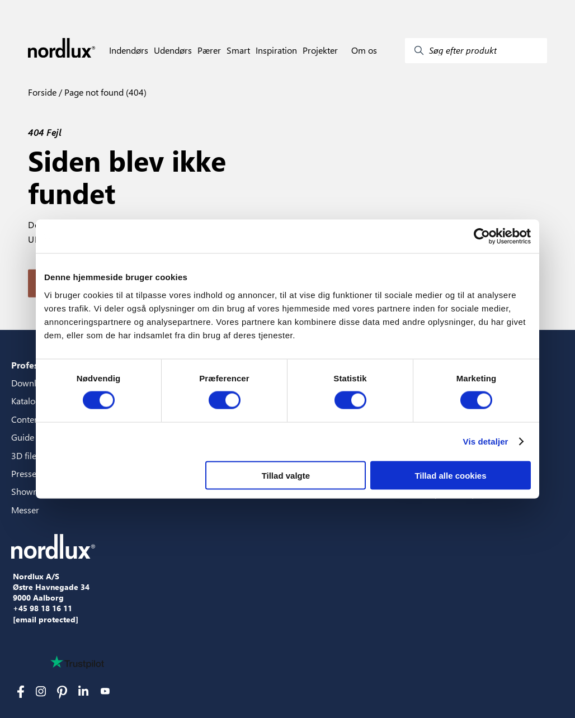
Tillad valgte (286, 475)
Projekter (320, 50)
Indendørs (128, 50)
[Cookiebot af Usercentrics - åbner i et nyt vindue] (482, 236)
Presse (23, 473)
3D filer (25, 455)
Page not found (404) (104, 92)
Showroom (32, 491)
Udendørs (173, 50)
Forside (42, 92)
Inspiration (276, 50)
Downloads (33, 383)
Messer (25, 510)
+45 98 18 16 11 (42, 608)
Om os (364, 50)
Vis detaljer (485, 441)
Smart (238, 50)
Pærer (209, 50)
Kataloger (29, 401)
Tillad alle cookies (450, 475)
